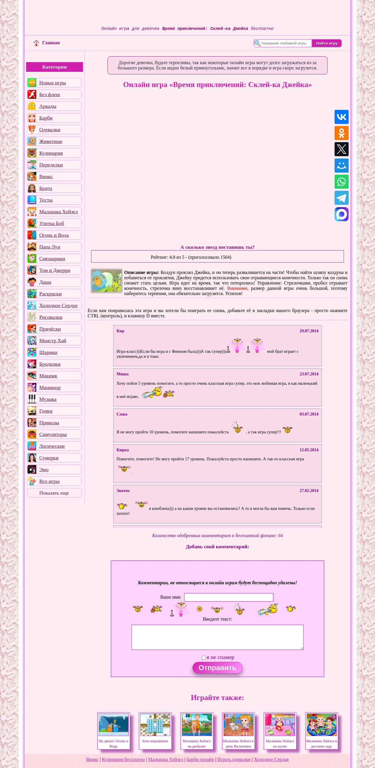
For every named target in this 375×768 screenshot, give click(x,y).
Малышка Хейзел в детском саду (321, 741)
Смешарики (52, 258)
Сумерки (49, 458)
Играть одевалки (233, 759)
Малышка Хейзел (58, 211)
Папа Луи (49, 247)
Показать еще (54, 493)
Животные (50, 141)
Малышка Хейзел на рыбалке (197, 741)
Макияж (48, 376)
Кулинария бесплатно (123, 759)
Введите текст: (217, 619)
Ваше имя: (170, 596)
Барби (45, 118)
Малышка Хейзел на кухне (280, 741)
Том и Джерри (54, 270)
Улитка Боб (51, 223)
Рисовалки (50, 317)
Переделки (51, 165)
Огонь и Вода (54, 235)
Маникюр (50, 387)
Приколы (49, 422)
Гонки (45, 411)
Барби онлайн (200, 759)
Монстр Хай (52, 340)
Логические (52, 446)
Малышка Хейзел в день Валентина (238, 741)
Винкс (46, 176)
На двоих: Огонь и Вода (114, 741)
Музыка (48, 399)
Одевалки (49, 129)
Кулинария (51, 153)
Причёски (50, 329)
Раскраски (50, 294)
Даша (45, 282)
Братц (45, 188)
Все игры (49, 481)
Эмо (44, 469)
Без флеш (49, 94)
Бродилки (49, 364)
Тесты (46, 200)
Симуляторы (53, 434)
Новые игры (52, 83)
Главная (46, 42)
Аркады (47, 106)
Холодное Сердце (58, 305)
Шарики (48, 352)
